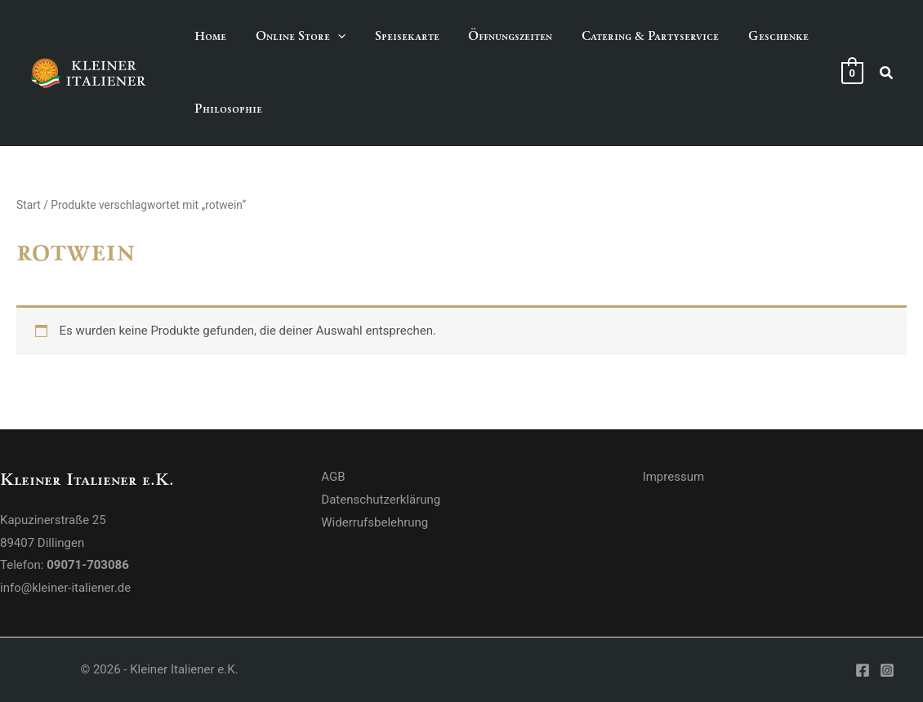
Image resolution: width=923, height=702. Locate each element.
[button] (293, 36)
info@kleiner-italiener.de (65, 587)
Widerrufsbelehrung (374, 522)
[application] (330, 36)
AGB (333, 476)
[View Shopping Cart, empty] (852, 72)
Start (28, 204)
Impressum (673, 476)
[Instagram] (887, 670)
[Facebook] (862, 670)
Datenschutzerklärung (380, 499)
